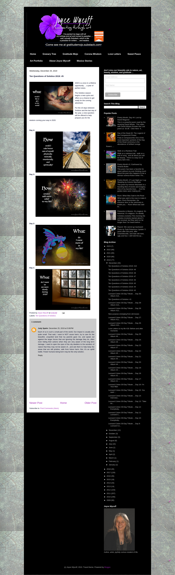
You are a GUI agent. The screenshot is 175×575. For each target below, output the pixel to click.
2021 (109, 253)
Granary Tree (49, 54)
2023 (109, 246)
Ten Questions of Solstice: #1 (119, 299)
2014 (109, 483)
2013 (109, 486)
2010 (109, 497)
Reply (40, 355)
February (112, 461)
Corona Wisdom (93, 54)
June (111, 447)
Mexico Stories (84, 61)
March (111, 458)
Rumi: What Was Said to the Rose (130, 196)
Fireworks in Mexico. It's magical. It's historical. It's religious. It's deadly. (131, 212)
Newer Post (35, 403)
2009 (109, 500)
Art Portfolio (36, 61)
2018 (109, 469)
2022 (109, 250)
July (111, 444)
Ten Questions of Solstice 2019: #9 (122, 270)
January (112, 465)
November (113, 430)
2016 (109, 476)
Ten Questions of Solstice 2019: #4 (122, 287)
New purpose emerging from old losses (123, 314)
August (112, 441)
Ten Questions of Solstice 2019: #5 (122, 283)
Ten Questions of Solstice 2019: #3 (122, 290)
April (111, 454)
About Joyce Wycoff (59, 61)
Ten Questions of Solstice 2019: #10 (122, 266)
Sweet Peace (134, 54)
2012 (109, 490)
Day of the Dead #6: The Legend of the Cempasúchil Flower (131, 134)
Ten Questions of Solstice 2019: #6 (122, 280)
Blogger (107, 567)
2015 (109, 479)
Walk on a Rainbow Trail (126, 151)
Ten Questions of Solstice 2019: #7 (122, 276)
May (111, 451)
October (112, 434)
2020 (109, 257)
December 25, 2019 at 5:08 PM (61, 328)
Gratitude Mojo (70, 54)
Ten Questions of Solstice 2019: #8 (122, 273)
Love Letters (114, 54)
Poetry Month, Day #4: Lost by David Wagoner (129, 119)
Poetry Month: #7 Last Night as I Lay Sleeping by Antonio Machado (131, 181)
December (113, 263)
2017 (109, 472)
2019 (109, 260)
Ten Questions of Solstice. (46, 316)
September (113, 437)
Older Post (90, 403)
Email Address (111, 77)
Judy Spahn (43, 328)
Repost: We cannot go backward (130, 227)
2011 (109, 493)
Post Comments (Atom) (49, 408)
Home (33, 54)
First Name (109, 85)
